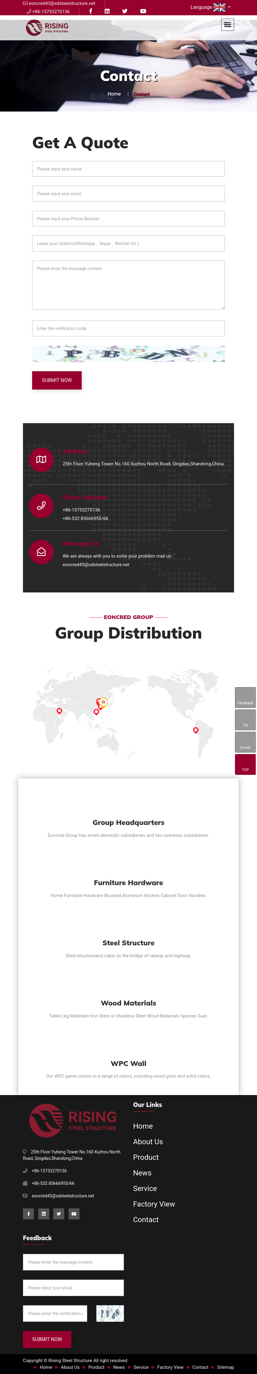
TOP (245, 764)
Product (146, 1157)
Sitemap (225, 1367)
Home (114, 94)
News (142, 1173)
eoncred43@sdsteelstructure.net (96, 564)
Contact (146, 1219)
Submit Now (57, 380)
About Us (148, 1142)
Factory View (154, 1204)
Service (145, 1188)
